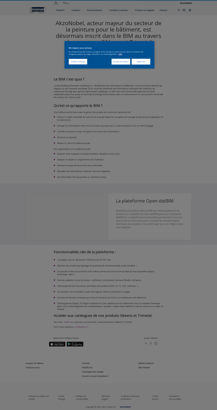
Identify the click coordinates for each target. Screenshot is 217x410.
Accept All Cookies (121, 62)
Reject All (141, 62)
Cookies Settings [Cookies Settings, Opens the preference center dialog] (78, 62)
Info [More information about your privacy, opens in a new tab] (120, 54)
